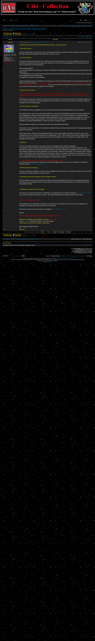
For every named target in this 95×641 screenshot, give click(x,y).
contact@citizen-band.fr (37, 164)
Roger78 (11, 30)
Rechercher (89, 20)
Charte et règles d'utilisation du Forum (20, 25)
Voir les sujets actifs (86, 25)
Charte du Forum (34, 25)
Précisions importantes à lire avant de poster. (24, 29)
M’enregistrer (15, 20)
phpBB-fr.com (49, 261)
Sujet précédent (81, 36)
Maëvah (49, 258)
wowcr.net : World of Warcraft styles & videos (64, 258)
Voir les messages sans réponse (73, 25)
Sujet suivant (89, 36)
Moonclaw (54, 258)
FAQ (83, 20)
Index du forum (6, 25)
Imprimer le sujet (8, 36)
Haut (4, 229)
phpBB (44, 260)
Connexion (7, 20)
